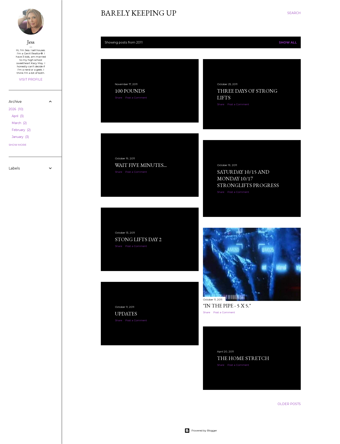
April (18, 116)
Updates (126, 313)
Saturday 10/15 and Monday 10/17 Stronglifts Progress (248, 178)
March (19, 123)
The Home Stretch (243, 358)
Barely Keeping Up (138, 13)
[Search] (294, 13)
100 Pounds (130, 90)
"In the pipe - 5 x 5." (227, 305)
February (21, 130)
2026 (16, 109)
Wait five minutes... (141, 165)
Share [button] (118, 97)
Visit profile (30, 79)
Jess (30, 42)
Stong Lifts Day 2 (138, 239)
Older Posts (289, 404)
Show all (288, 42)
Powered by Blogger (201, 430)
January (20, 137)
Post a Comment (136, 97)
